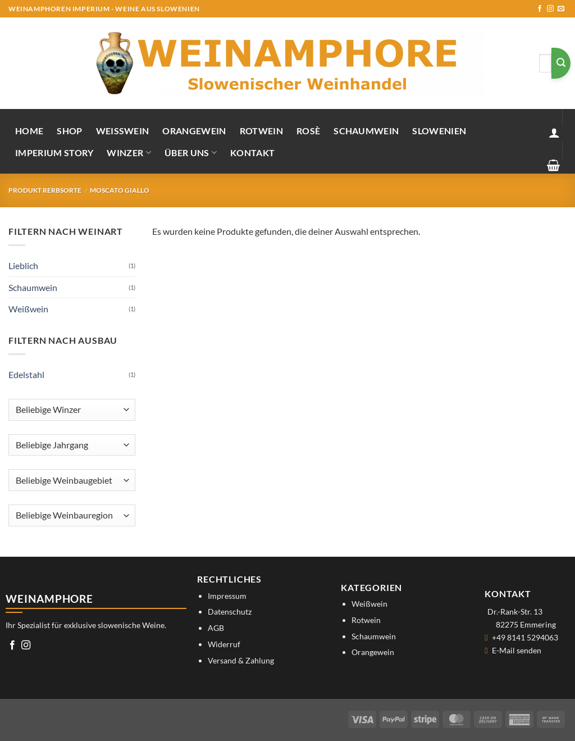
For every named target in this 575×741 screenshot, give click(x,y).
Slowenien (439, 130)
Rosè (308, 130)
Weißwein (122, 130)
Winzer (128, 152)
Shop (69, 130)
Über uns (191, 152)
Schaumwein (366, 130)
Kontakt (252, 152)
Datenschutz (230, 611)
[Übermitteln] (561, 63)
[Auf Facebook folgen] (539, 9)
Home (29, 130)
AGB (216, 628)
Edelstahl (26, 374)
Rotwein (261, 130)
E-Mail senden (516, 650)
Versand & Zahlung (241, 660)
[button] (554, 132)
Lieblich (23, 265)
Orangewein (194, 130)
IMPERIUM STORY (54, 152)
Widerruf (224, 644)
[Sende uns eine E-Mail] (561, 9)
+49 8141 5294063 (525, 637)
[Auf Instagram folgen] (550, 9)
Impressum (227, 596)
